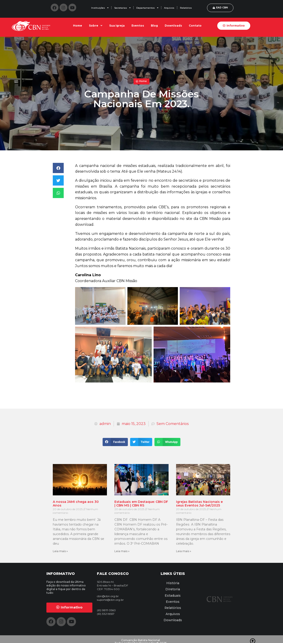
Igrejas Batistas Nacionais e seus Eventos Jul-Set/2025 (199, 504)
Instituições (100, 7)
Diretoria (173, 588)
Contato (195, 25)
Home (77, 25)
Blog (154, 25)
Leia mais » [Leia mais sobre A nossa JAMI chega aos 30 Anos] (60, 551)
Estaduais (172, 594)
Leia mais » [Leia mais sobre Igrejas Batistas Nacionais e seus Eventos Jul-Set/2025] (183, 551)
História (172, 582)
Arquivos (169, 7)
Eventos (137, 25)
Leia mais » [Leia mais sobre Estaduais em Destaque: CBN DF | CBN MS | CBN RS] (121, 551)
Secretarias (122, 7)
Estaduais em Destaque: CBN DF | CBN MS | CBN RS (141, 504)
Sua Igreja (117, 25)
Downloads (173, 25)
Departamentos (147, 7)
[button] (58, 168)
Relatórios (186, 7)
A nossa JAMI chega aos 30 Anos (76, 504)
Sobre (95, 25)
